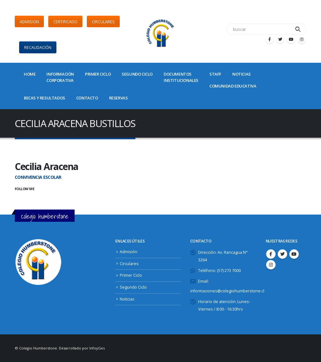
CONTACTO (87, 98)
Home (29, 74)
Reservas (118, 98)
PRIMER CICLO (98, 74)
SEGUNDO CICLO (137, 74)
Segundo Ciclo (133, 287)
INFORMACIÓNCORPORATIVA (60, 77)
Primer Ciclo (131, 275)
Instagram (271, 264)
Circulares (129, 263)
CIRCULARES (103, 21)
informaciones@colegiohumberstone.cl (227, 291)
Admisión (128, 251)
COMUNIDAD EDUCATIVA (232, 86)
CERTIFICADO (65, 21)
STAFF (215, 74)
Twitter (282, 254)
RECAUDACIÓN (37, 47)
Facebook (271, 254)
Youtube (294, 254)
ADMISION (29, 21)
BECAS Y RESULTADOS (44, 98)
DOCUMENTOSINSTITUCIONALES (181, 77)
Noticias (127, 299)
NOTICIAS (241, 74)
